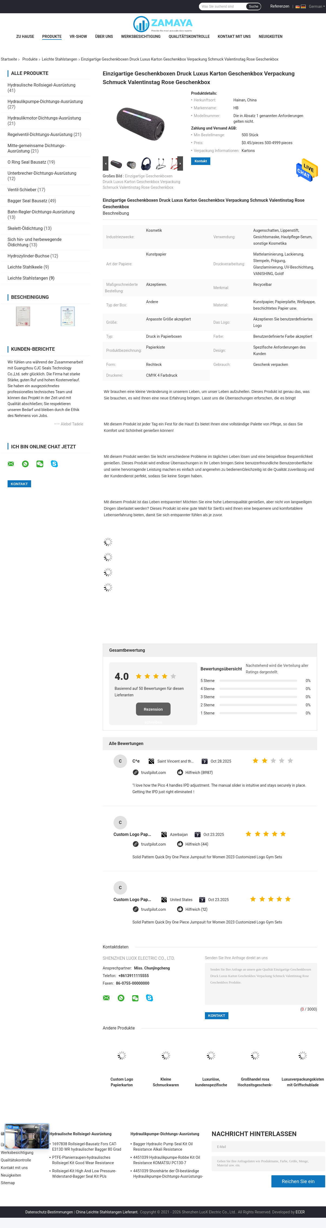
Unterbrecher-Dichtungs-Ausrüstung (42, 173)
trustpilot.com (153, 772)
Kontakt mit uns (234, 36)
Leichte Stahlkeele (25, 267)
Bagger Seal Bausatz (27, 200)
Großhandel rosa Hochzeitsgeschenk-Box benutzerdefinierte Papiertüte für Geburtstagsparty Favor (255, 1082)
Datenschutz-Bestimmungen (49, 1212)
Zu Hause (25, 36)
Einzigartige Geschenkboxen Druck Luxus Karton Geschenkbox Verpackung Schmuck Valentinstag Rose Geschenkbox (141, 182)
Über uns (104, 36)
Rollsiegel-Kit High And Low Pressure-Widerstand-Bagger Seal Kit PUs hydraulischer (84, 1174)
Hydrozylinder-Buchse (28, 256)
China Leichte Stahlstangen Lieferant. (107, 1212)
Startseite (9, 59)
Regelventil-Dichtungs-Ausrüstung (40, 134)
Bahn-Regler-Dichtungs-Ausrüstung (41, 211)
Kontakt (201, 161)
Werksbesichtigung (141, 36)
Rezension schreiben (153, 711)
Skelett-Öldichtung (25, 228)
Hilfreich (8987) (199, 772)
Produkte (51, 36)
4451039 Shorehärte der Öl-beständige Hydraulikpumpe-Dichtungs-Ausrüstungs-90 (168, 1174)
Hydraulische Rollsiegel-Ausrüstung (41, 85)
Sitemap (8, 1183)
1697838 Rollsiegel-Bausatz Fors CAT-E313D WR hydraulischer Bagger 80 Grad (86, 1146)
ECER (300, 1212)
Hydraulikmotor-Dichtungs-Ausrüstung (44, 118)
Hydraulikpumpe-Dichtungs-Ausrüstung (45, 101)
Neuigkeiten (270, 36)
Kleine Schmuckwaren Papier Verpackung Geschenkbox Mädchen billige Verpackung (166, 1082)
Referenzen (279, 6)
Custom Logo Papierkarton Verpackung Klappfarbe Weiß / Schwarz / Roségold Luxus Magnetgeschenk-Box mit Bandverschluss (121, 1082)
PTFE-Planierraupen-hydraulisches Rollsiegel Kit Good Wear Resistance (83, 1160)
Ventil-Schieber (22, 189)
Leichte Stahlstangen (59, 59)
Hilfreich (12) (196, 909)
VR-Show (78, 36)
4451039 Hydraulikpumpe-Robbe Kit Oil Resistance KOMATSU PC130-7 (166, 1160)
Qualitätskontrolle (189, 36)
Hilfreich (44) (196, 844)
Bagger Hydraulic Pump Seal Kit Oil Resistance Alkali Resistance (163, 1146)
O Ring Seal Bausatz (27, 162)
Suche (253, 6)
